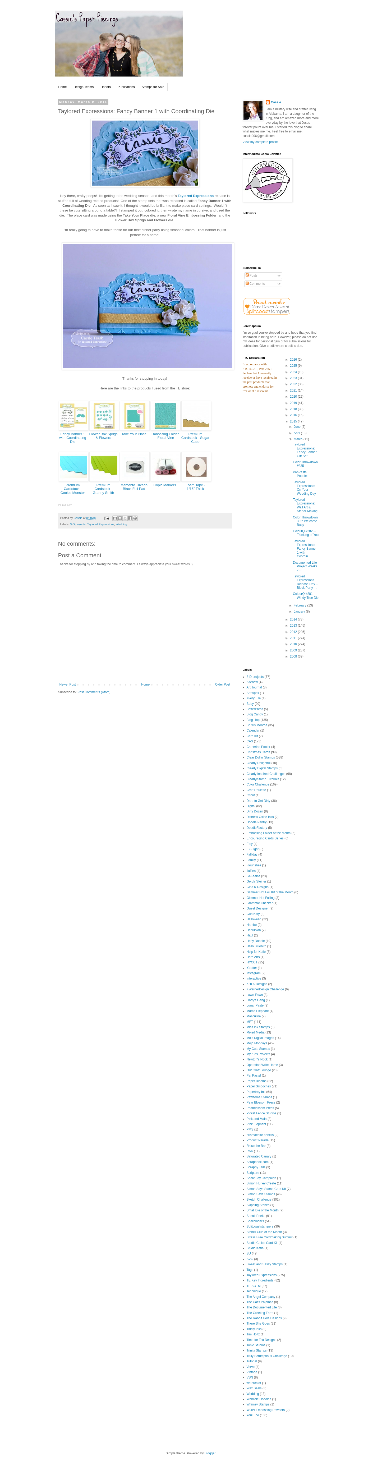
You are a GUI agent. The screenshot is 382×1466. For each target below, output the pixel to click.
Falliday (252, 854)
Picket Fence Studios (262, 1113)
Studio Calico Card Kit (262, 1243)
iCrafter (252, 968)
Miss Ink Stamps (258, 1027)
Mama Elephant (258, 1011)
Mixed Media (256, 1032)
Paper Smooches (259, 1086)
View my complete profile (260, 142)
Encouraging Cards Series (265, 838)
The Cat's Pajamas (260, 1302)
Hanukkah (254, 930)
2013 (294, 625)
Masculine (254, 1016)
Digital (251, 806)
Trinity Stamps (257, 1350)
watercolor (254, 1383)
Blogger (210, 1453)
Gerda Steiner (256, 881)
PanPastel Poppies (300, 474)
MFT (250, 1022)
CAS (250, 741)
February (300, 605)
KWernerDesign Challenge (265, 989)
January (300, 611)
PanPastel (254, 1075)
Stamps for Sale (153, 87)
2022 (294, 384)
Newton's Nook (257, 1059)
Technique (254, 1291)
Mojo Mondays (257, 1043)
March (298, 439)
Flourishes (254, 865)
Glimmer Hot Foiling (261, 898)
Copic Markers (164, 485)
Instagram (254, 973)
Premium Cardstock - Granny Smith (103, 489)
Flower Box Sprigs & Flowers (103, 436)
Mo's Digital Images (260, 1038)
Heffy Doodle (256, 941)
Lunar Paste (255, 1005)
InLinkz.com (65, 505)
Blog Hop (253, 720)
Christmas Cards (258, 752)
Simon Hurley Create (261, 1183)
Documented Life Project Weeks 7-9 (305, 566)
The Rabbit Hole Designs (264, 1318)
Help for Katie (256, 952)
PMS (250, 1129)
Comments (255, 284)
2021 (294, 390)
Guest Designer (258, 908)
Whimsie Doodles (259, 1399)
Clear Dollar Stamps (261, 757)
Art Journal (254, 687)
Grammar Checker (260, 903)
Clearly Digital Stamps (262, 768)
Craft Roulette (256, 790)
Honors (105, 87)
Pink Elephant (256, 1124)
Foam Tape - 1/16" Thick (195, 487)
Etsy (250, 844)
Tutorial (252, 1361)
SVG (250, 1259)
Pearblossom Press (260, 1108)
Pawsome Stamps (259, 1097)
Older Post (222, 684)
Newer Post (67, 684)
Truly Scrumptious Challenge (267, 1356)
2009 (294, 650)
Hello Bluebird (256, 946)
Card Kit (252, 736)
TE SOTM (254, 1286)
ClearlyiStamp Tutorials (263, 779)
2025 (294, 365)
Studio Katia (255, 1248)
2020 (294, 396)
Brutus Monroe (257, 725)
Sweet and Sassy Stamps (265, 1264)
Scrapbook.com (258, 1162)
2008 (294, 656)
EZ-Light (253, 849)
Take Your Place (134, 434)
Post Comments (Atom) (94, 692)
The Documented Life (262, 1307)
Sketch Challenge (259, 1199)
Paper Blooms (256, 1081)
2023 (294, 378)
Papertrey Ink (256, 1092)
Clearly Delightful (259, 763)
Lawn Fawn (255, 995)
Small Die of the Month (263, 1210)
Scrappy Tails (256, 1167)
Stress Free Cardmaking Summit (270, 1237)
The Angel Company (261, 1297)
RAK (250, 1151)
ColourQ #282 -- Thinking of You (306, 533)
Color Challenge (258, 784)
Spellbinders (255, 1221)
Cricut (251, 795)
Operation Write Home (262, 1065)
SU (249, 1253)
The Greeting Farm (260, 1313)
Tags (250, 1270)
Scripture (253, 1173)
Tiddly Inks (254, 1329)
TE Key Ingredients (260, 1280)
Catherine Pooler (258, 747)
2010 (294, 644)
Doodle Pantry (257, 822)
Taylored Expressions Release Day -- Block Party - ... (305, 582)
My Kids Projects (258, 1054)
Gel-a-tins (253, 876)
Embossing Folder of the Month (269, 833)
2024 (294, 372)
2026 (294, 359)
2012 (294, 632)
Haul (250, 935)
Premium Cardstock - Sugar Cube (195, 438)
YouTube (253, 1415)
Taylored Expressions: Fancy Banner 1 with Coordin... (305, 548)
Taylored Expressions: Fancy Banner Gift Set (305, 450)
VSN (250, 1377)
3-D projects (77, 524)
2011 (294, 638)
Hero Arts (253, 957)
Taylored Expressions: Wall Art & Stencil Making (305, 505)
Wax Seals (254, 1388)
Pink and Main (257, 1119)
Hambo (252, 925)
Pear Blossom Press (261, 1102)
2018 (294, 409)
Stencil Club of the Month (264, 1232)
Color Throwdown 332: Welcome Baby (305, 521)
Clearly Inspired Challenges (266, 774)
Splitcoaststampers (260, 1226)
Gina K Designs (258, 887)
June (297, 427)
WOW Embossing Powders (266, 1410)
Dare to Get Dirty (258, 801)
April (297, 433)
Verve (251, 1367)
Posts (251, 275)
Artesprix (253, 693)
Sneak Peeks (256, 1216)
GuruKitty (253, 914)
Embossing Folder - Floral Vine (165, 436)
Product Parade (258, 1140)
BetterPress (255, 709)
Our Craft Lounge (259, 1070)
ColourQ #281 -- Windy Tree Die (306, 595)
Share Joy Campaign (261, 1178)
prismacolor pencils (260, 1135)
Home (62, 87)
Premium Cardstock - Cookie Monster (73, 489)
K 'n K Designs (257, 984)
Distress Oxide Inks (260, 817)
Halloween (254, 919)
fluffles (251, 871)
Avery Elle (254, 698)
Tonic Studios (256, 1345)
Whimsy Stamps (258, 1404)
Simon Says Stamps (261, 1194)
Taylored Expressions (196, 196)
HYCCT (252, 962)
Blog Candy (255, 714)
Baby (250, 704)
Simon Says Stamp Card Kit (266, 1189)
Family (251, 860)
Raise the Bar (256, 1146)
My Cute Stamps (258, 1049)
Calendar (253, 730)
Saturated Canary (259, 1156)
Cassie (276, 102)
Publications (126, 87)
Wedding (121, 524)
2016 (294, 415)
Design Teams (84, 87)
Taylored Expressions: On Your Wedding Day (304, 487)
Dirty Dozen (255, 811)
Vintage (252, 1372)
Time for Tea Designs (262, 1340)
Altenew (252, 682)
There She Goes (258, 1323)
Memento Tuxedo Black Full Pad (134, 487)
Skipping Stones (258, 1205)
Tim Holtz (253, 1334)
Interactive (254, 978)
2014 (294, 619)
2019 (294, 403)
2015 (294, 421)
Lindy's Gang (256, 1000)
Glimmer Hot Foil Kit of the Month (270, 892)
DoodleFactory (257, 828)
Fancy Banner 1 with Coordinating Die (72, 438)
